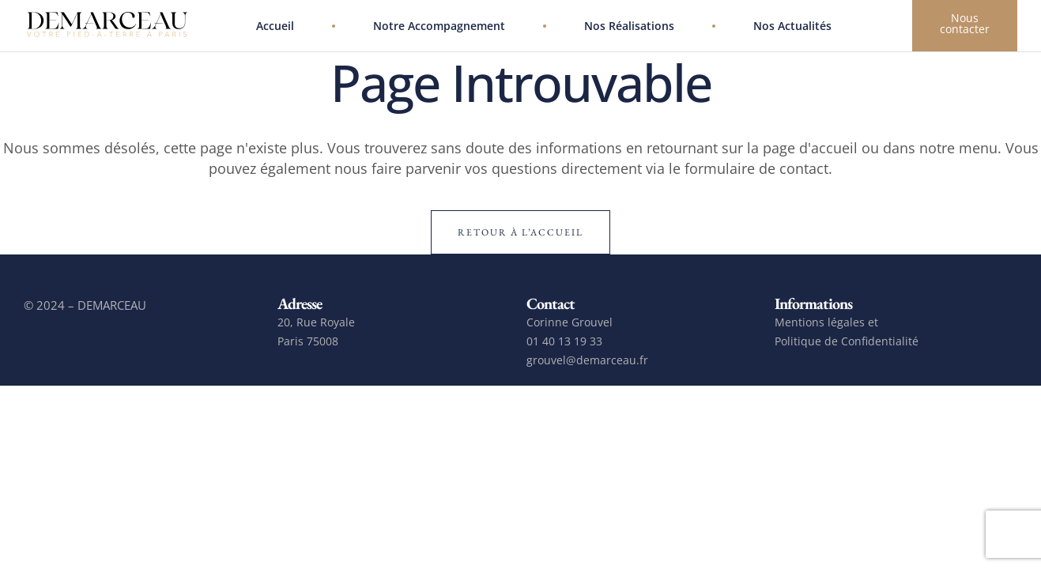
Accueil (275, 25)
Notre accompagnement (439, 25)
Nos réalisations (629, 25)
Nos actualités (792, 25)
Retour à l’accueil (520, 232)
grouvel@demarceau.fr (587, 359)
